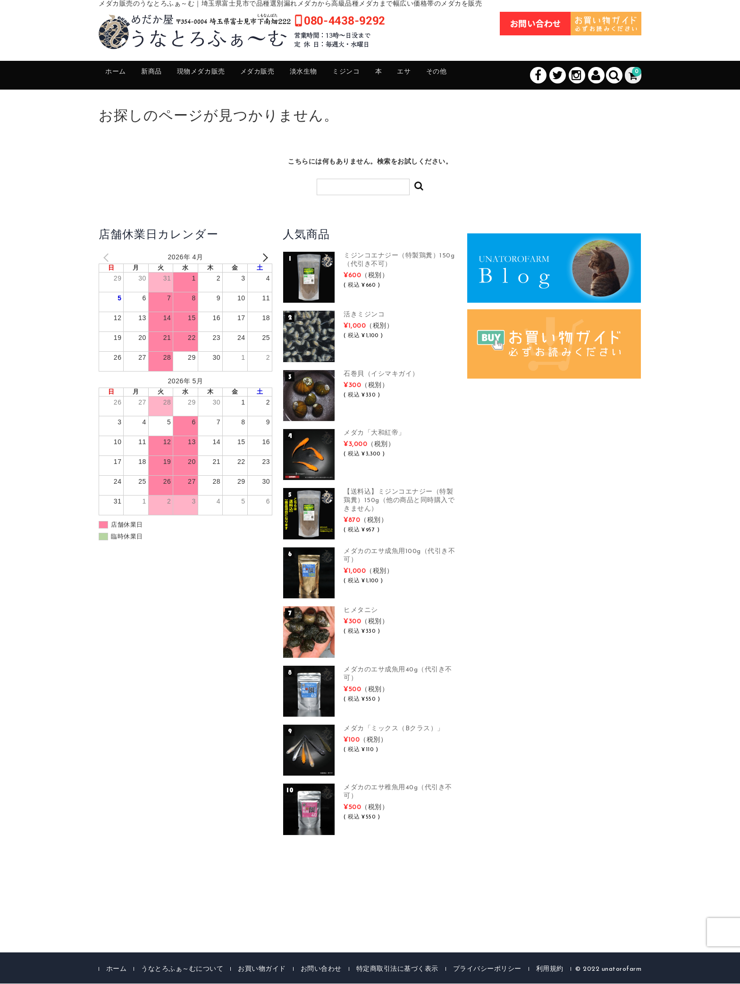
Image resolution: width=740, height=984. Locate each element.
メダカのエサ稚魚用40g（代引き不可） (398, 793)
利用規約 (549, 969)
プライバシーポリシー (487, 969)
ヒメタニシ (361, 611)
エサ (465, 75)
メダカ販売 (289, 75)
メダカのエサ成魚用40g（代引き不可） (398, 674)
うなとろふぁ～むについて (182, 969)
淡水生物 (344, 75)
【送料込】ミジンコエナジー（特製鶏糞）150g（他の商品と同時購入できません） (399, 501)
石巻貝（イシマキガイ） (381, 374)
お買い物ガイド (262, 969)
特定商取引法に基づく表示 (397, 969)
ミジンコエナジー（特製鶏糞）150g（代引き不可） (399, 260)
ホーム (120, 75)
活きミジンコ (364, 315)
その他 (504, 75)
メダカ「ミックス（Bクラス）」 (394, 729)
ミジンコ (395, 75)
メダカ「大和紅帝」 (374, 433)
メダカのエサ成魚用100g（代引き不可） (399, 556)
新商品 (163, 75)
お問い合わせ (321, 969)
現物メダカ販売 (222, 75)
